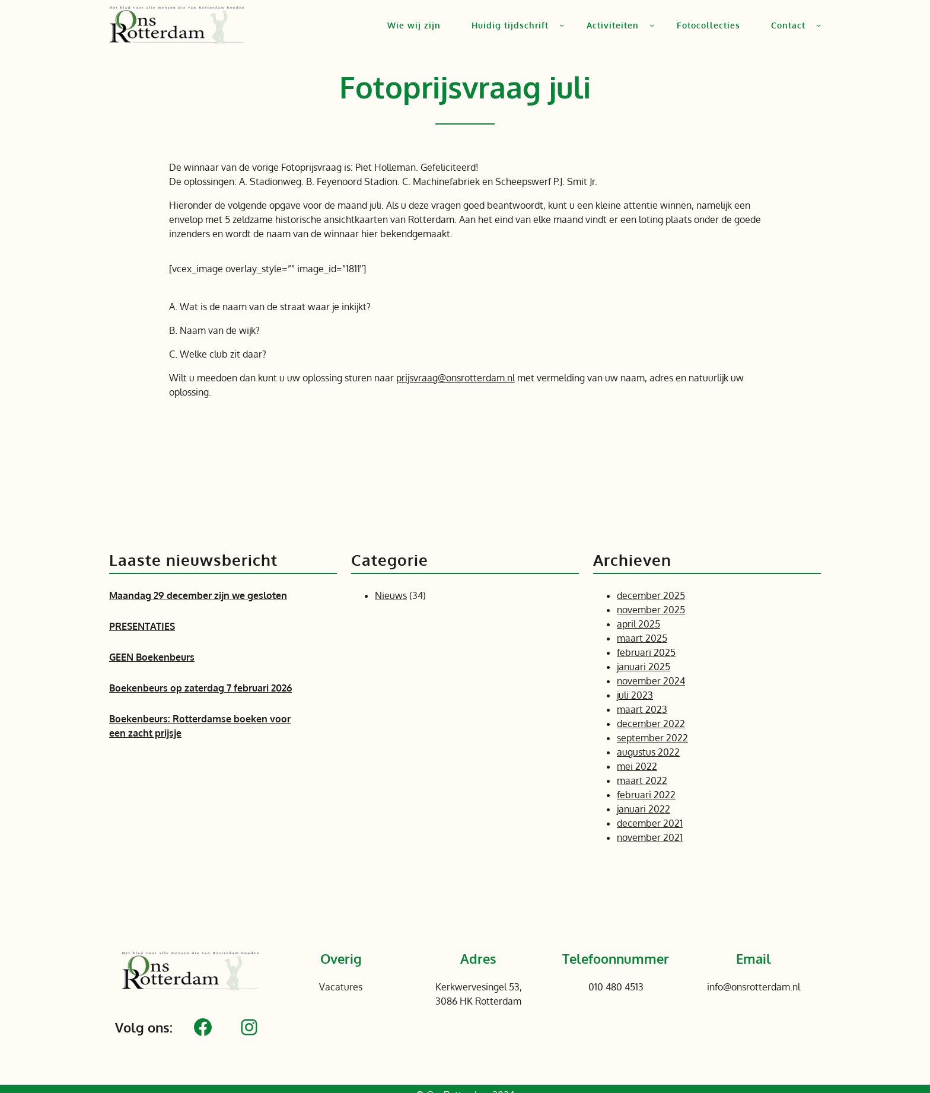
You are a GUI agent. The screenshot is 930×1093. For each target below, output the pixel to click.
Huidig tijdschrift (510, 25)
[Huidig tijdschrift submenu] (561, 25)
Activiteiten (613, 25)
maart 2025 (642, 638)
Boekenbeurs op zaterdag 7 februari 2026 (200, 688)
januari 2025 (643, 667)
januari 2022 (643, 809)
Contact (788, 25)
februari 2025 (646, 652)
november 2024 (651, 681)
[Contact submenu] (818, 25)
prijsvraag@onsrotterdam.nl (455, 378)
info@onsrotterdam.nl (753, 987)
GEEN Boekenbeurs (152, 657)
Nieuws (391, 595)
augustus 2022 (648, 752)
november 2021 (650, 837)
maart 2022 (642, 780)
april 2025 (638, 624)
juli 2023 (635, 695)
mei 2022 (637, 766)
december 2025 (651, 595)
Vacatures (340, 987)
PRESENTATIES (142, 626)
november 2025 (651, 610)
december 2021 (650, 823)
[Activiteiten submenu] (651, 25)
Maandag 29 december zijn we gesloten (198, 595)
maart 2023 (642, 709)
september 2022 (652, 738)
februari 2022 (646, 795)
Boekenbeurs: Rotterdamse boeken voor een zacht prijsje (200, 726)
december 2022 (651, 723)
